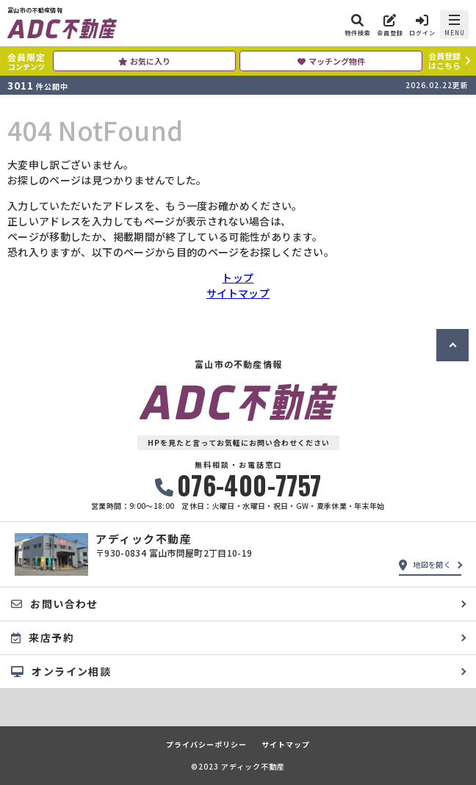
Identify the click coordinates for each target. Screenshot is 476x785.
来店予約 (42, 637)
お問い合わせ (54, 603)
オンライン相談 (61, 671)
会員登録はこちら (444, 60)
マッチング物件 (331, 61)
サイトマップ (238, 293)
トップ (237, 277)
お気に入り (144, 61)
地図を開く (425, 565)
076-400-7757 (238, 485)
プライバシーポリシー (206, 744)
